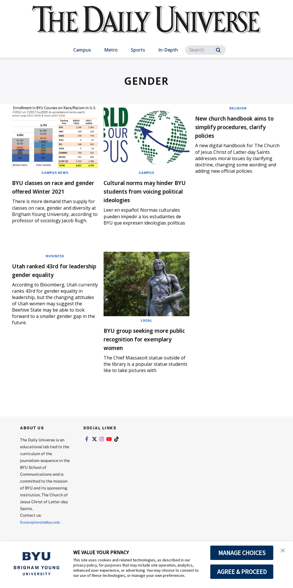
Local (146, 329)
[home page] (146, 26)
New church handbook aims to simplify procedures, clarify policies (233, 130)
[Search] (205, 50)
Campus (82, 50)
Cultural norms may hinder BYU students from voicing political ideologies (139, 195)
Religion (238, 108)
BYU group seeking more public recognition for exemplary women (145, 347)
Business (55, 264)
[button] (283, 551)
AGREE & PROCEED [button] (242, 572)
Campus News (55, 172)
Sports (138, 50)
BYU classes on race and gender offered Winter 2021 (52, 191)
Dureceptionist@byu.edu (43, 530)
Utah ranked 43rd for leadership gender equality (48, 283)
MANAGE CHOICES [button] (242, 553)
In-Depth (168, 50)
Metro (111, 50)
